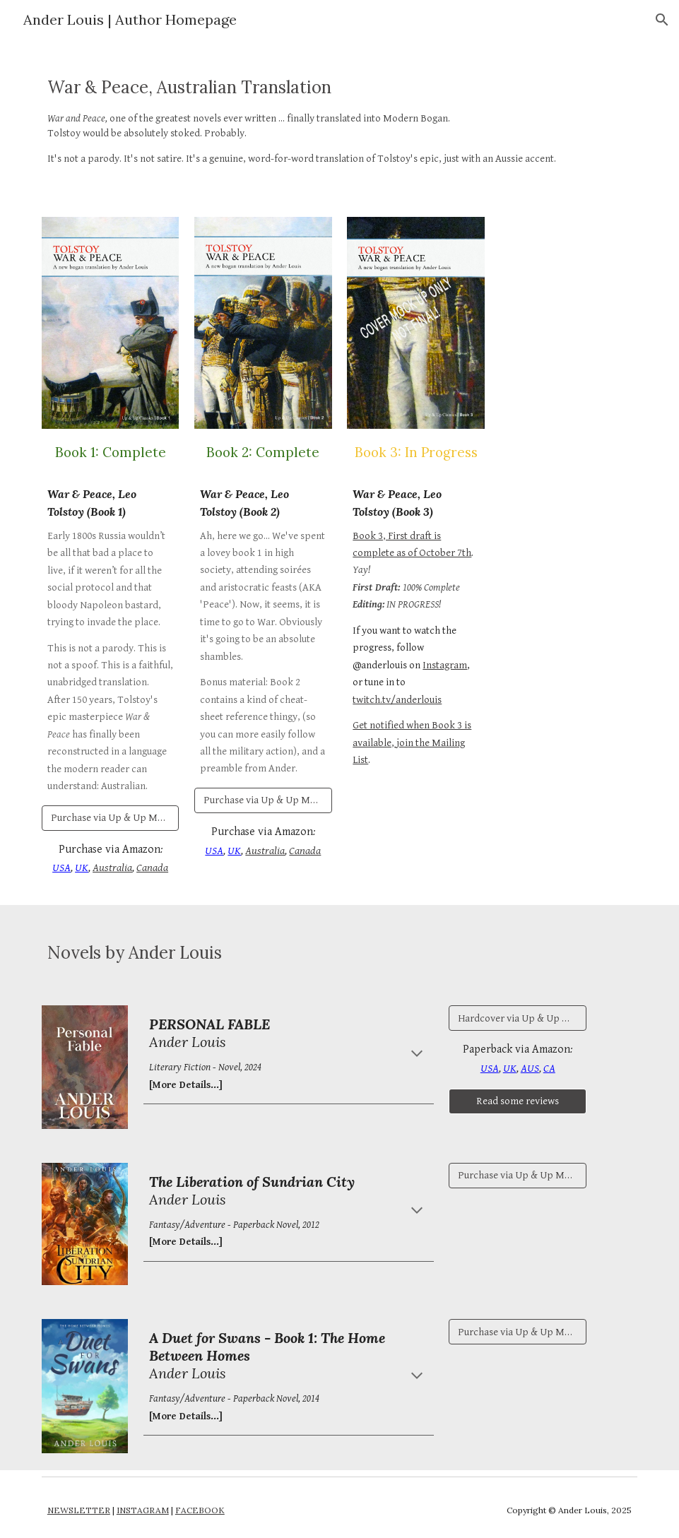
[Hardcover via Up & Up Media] (517, 1018)
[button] (662, 20)
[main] (339, 120)
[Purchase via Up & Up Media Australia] (110, 817)
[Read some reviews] (517, 1101)
